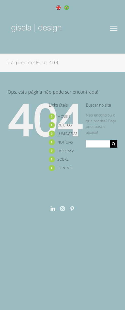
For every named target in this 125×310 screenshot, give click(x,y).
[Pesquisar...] (98, 144)
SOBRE (63, 159)
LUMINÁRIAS (67, 133)
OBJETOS (64, 125)
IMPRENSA (65, 150)
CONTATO (65, 167)
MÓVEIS (63, 116)
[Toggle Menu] (113, 28)
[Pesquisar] (113, 144)
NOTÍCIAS (65, 142)
